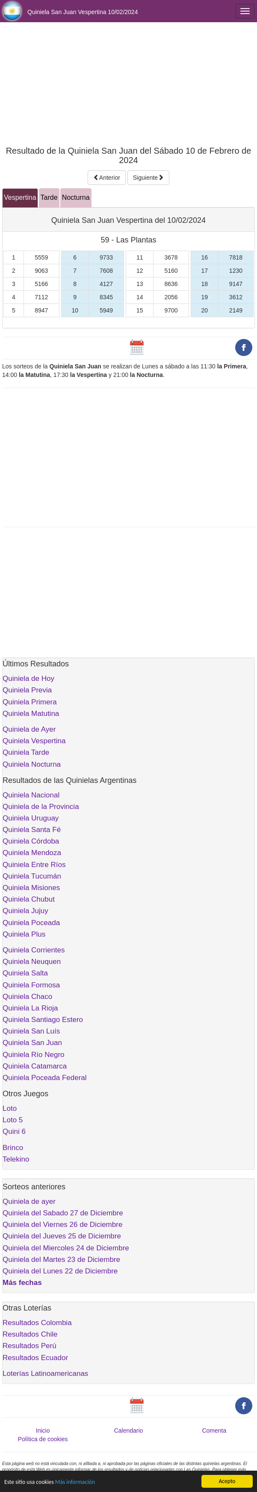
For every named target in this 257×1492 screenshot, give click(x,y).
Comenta (214, 1430)
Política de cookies (43, 1439)
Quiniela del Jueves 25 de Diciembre (62, 1236)
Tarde (49, 197)
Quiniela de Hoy (28, 678)
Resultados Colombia (37, 1323)
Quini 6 (14, 1131)
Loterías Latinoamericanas (45, 1373)
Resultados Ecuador (35, 1358)
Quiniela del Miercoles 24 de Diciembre (66, 1248)
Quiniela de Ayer (29, 729)
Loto (10, 1108)
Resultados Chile (30, 1334)
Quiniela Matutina (31, 714)
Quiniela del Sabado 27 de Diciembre (63, 1213)
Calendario (128, 1430)
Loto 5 (13, 1120)
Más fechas (22, 1283)
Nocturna (76, 197)
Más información (75, 1482)
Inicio (43, 1430)
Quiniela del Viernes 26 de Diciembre (62, 1224)
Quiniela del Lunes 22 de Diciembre (60, 1271)
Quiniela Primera (30, 702)
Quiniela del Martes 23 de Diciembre (61, 1259)
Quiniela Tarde (26, 752)
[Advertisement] (128, 84)
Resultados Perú (29, 1346)
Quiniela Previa (27, 690)
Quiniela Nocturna (32, 764)
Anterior (106, 177)
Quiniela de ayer (29, 1201)
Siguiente (148, 177)
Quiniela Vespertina (34, 741)
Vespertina (20, 197)
